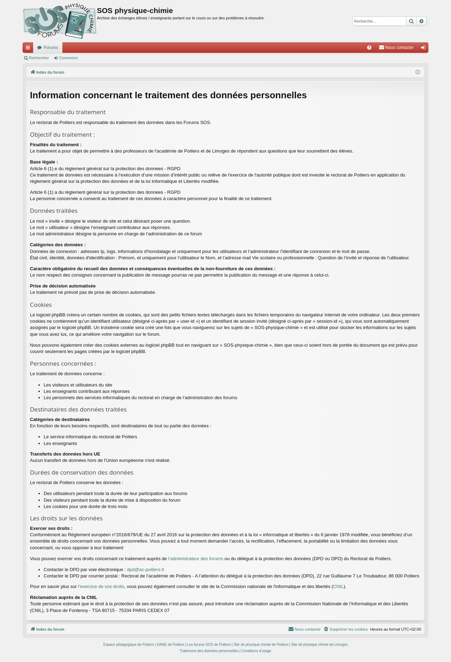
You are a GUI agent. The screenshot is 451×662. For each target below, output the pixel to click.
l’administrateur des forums (195, 558)
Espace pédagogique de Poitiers (128, 644)
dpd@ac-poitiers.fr (145, 569)
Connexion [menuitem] (424, 49)
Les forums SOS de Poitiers (208, 644)
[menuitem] (369, 47)
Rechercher (39, 58)
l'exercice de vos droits (101, 586)
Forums (51, 47)
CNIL (338, 586)
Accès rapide (29, 49)
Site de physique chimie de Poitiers (261, 644)
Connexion (68, 58)
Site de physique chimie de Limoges (319, 644)
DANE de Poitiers (170, 644)
